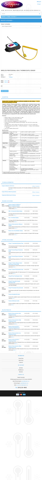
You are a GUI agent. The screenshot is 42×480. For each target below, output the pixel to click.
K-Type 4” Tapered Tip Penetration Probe (16, 269)
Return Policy (21, 360)
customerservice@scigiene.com (22, 385)
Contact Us (37, 10)
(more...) (11, 189)
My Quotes (21, 371)
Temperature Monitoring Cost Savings (9, 195)
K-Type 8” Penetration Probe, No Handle (16, 287)
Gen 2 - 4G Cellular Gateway (13, 217)
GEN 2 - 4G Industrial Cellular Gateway (15, 211)
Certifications (8, 10)
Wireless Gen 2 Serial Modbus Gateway (16, 230)
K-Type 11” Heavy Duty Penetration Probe (16, 243)
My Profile (21, 367)
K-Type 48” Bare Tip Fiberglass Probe (15, 276)
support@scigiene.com (24, 383)
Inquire (11, 77)
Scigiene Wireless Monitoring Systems (9, 191)
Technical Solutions (29, 10)
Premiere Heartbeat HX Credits (14, 294)
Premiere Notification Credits (14, 300)
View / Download (36, 186)
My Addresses (21, 369)
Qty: (2, 86)
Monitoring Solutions (18, 10)
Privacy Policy (21, 358)
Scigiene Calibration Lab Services (8, 185)
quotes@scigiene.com (25, 381)
